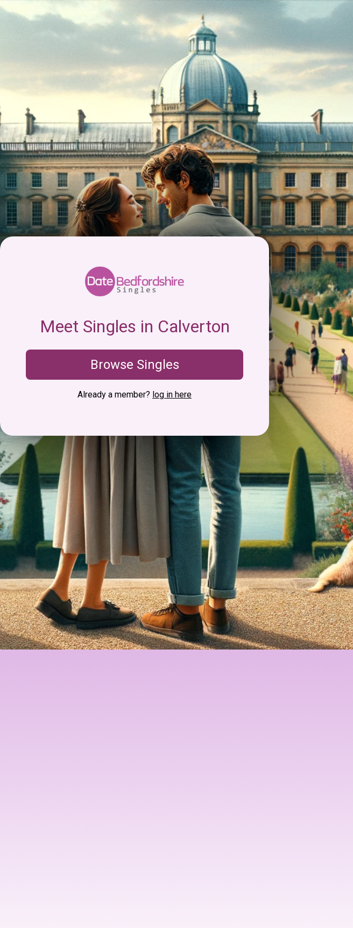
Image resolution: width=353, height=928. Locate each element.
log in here (172, 394)
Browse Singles (134, 364)
